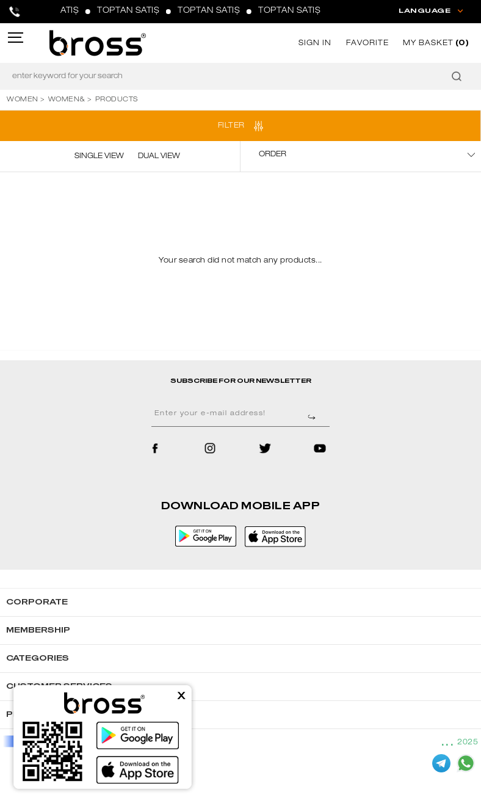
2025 (467, 742)
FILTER (231, 125)
